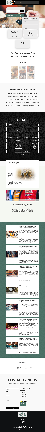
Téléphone (8, 395)
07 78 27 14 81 (20, 3)
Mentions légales (29, 427)
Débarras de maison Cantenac (13, 366)
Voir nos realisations (12, 15)
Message (7, 398)
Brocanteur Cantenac (25, 369)
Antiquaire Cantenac (25, 366)
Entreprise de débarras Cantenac (32, 366)
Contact (21, 15)
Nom (7, 387)
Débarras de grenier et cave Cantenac (19, 368)
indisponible (20, 1)
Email (7, 391)
